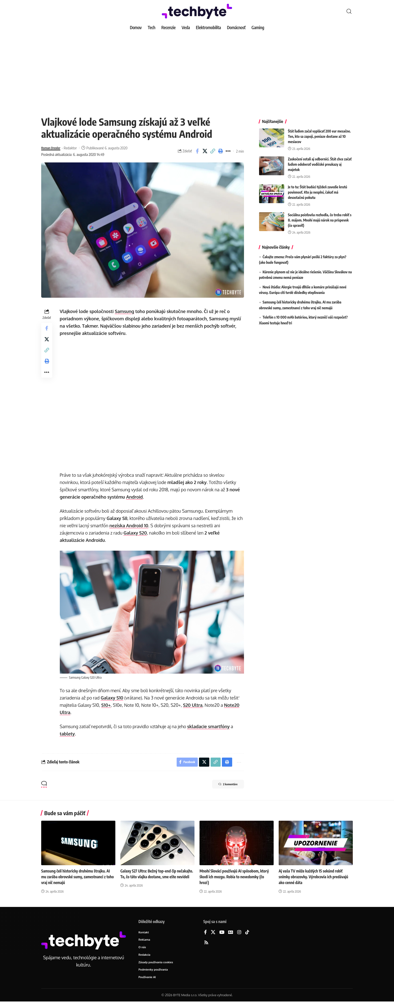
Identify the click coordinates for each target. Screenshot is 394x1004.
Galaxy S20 (136, 533)
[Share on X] (205, 151)
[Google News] (230, 933)
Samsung (125, 311)
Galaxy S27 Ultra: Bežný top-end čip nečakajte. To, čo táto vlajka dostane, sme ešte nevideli (154, 877)
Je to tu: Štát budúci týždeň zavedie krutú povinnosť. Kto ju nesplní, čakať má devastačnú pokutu (317, 188)
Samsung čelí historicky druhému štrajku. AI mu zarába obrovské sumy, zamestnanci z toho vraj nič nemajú (77, 877)
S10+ (107, 704)
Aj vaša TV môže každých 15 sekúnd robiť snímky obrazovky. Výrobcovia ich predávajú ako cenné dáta (315, 877)
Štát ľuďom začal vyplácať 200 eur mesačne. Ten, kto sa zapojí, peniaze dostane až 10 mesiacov (319, 132)
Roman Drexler (52, 148)
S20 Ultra (194, 704)
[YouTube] (222, 933)
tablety (68, 733)
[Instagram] (239, 933)
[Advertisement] (197, 70)
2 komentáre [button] (224, 785)
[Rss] (206, 943)
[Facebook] (205, 933)
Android (135, 497)
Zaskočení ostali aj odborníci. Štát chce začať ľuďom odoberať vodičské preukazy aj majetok (320, 160)
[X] (213, 933)
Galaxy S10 (113, 697)
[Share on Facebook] (197, 151)
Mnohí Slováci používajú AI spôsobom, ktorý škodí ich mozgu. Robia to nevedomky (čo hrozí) (236, 877)
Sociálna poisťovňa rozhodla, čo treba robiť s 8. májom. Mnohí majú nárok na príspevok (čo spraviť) (320, 216)
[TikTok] (247, 933)
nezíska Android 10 (130, 525)
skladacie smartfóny (209, 725)
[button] (349, 11)
